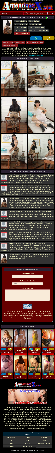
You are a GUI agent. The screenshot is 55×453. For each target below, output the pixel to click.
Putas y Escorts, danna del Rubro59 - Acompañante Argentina (27, 0)
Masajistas (11, 439)
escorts (37, 409)
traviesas (20, 411)
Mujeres (27, 445)
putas (6, 411)
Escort (11, 445)
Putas (11, 442)
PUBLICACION (11, 448)
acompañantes (46, 409)
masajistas (12, 411)
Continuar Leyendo (36, 55)
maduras (26, 411)
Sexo (27, 442)
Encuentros (44, 442)
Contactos (44, 439)
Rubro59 (27, 439)
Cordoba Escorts (44, 445)
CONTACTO (27, 448)
